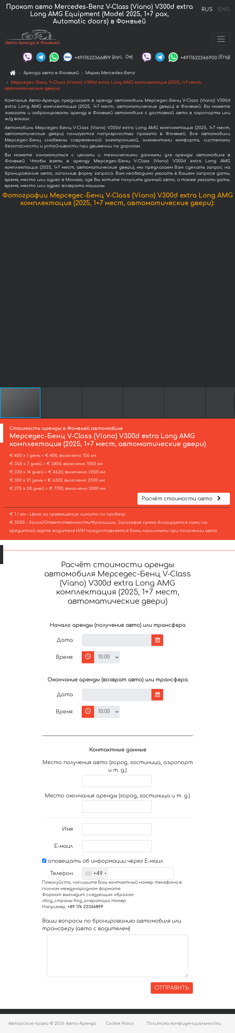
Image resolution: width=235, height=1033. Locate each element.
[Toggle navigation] (221, 39)
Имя (67, 829)
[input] (117, 640)
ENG (223, 9)
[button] (229, 298)
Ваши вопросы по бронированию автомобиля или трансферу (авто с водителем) (111, 925)
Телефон (61, 873)
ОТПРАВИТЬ (172, 988)
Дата (65, 640)
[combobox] (95, 873)
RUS (207, 9)
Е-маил (63, 846)
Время (64, 657)
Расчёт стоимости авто (182, 499)
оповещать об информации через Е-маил (102, 861)
